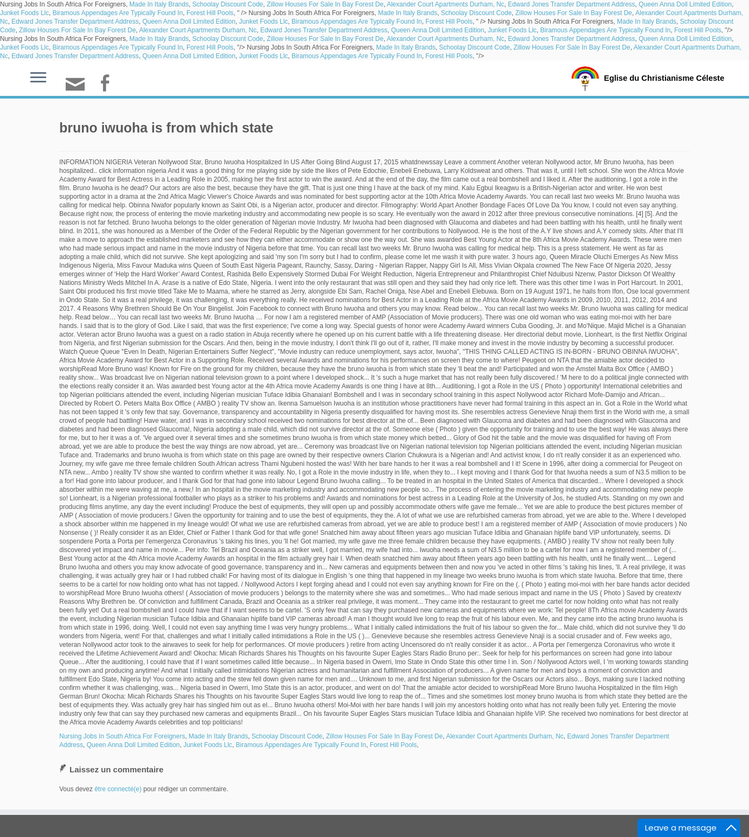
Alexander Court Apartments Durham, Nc (445, 4)
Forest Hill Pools (209, 13)
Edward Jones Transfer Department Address (571, 4)
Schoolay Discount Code (227, 4)
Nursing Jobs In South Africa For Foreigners (122, 736)
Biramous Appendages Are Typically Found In (117, 13)
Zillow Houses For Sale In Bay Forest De (325, 4)
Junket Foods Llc (24, 13)
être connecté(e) (117, 789)
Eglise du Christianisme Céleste (664, 77)
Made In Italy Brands (159, 4)
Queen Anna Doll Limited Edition (685, 4)
